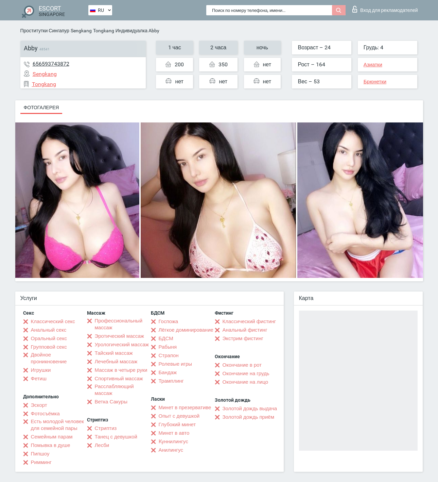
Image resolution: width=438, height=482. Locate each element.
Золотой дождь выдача (250, 408)
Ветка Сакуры (111, 402)
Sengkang (81, 30)
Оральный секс (49, 338)
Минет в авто (174, 433)
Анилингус (171, 450)
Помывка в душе (50, 445)
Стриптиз (106, 428)
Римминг (41, 462)
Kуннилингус (173, 441)
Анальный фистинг (245, 330)
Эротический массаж (119, 336)
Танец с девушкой (116, 437)
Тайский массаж (114, 353)
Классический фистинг (249, 321)
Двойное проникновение (49, 358)
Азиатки (373, 65)
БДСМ (166, 338)
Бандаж (168, 372)
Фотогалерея (41, 107)
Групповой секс (49, 347)
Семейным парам (52, 437)
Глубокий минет (177, 424)
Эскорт (39, 405)
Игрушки (41, 370)
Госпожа (168, 321)
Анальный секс (49, 330)
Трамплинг (171, 381)
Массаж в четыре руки (121, 370)
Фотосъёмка (45, 414)
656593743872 (51, 64)
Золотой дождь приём (248, 417)
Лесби (102, 445)
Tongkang (103, 30)
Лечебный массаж (116, 362)
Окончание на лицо (245, 382)
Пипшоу (40, 454)
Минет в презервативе (185, 407)
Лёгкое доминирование (186, 330)
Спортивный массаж (119, 379)
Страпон (169, 355)
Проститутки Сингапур (44, 30)
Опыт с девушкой (179, 416)
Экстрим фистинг (243, 338)
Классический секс (53, 321)
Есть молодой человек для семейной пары (57, 424)
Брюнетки (375, 82)
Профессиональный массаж (119, 324)
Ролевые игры (175, 364)
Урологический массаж (122, 345)
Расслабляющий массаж (114, 389)
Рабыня (168, 347)
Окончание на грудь (246, 373)
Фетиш (39, 379)
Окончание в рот (242, 365)
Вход (385, 9)
